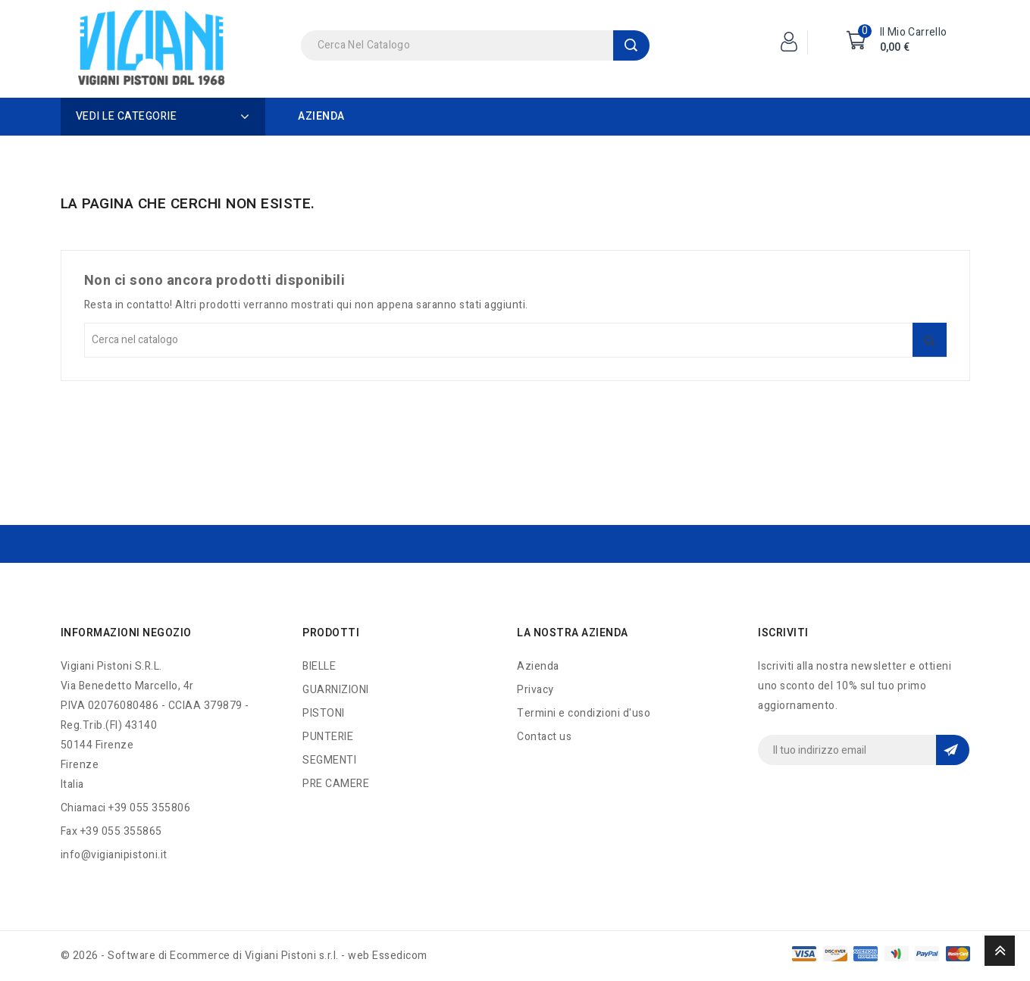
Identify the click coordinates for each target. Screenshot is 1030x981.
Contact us (544, 737)
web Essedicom (387, 956)
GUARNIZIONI (335, 690)
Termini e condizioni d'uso (583, 713)
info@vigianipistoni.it (114, 855)
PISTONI (323, 713)
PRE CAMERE (335, 784)
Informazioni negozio (126, 633)
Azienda (321, 116)
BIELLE (319, 666)
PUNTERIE (327, 737)
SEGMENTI (329, 760)
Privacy (535, 690)
